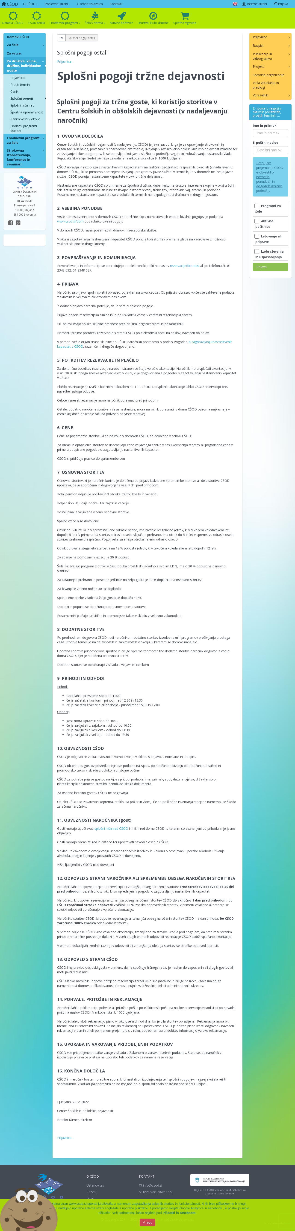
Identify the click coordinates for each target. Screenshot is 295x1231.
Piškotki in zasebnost (179, 1213)
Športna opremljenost (26, 112)
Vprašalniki (260, 95)
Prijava (281, 4)
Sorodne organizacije (268, 75)
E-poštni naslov (265, 142)
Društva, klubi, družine (153, 18)
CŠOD (10, 4)
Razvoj (91, 1192)
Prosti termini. (20, 84)
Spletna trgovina (184, 18)
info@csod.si (150, 1185)
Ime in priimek (265, 125)
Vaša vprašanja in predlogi (266, 85)
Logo (90, 1198)
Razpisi (258, 45)
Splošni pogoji (21, 98)
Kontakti (116, 4)
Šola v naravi (95, 18)
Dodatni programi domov (23, 128)
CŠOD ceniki (36, 18)
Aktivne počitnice (121, 18)
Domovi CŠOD (13, 18)
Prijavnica (17, 77)
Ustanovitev (95, 1185)
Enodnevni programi (65, 18)
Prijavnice (260, 37)
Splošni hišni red (22, 105)
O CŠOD (30, 4)
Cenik (14, 91)
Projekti (258, 66)
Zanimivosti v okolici (25, 119)
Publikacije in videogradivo (262, 56)
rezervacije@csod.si (184, 265)
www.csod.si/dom (70, 221)
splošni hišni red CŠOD (111, 828)
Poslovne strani (57, 4)
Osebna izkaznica (90, 4)
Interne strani (254, 4)
